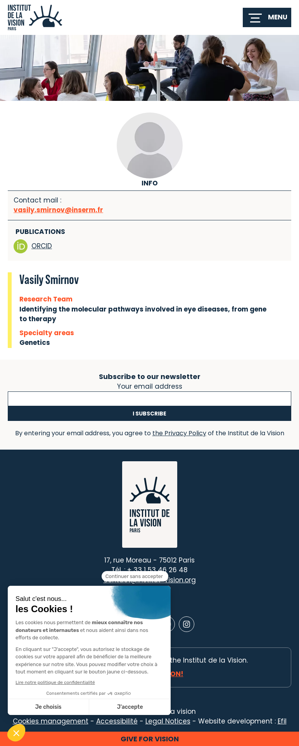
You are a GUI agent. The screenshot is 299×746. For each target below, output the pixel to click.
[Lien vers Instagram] (186, 624)
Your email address (149, 385)
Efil (282, 721)
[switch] (267, 17)
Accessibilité (117, 721)
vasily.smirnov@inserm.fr (58, 210)
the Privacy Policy (179, 433)
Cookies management (50, 721)
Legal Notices (167, 721)
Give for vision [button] (150, 739)
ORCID (33, 246)
